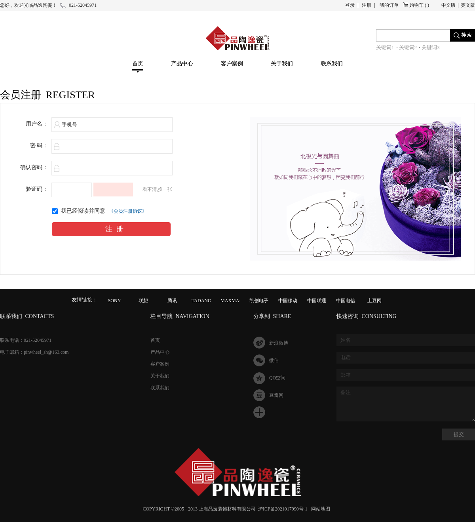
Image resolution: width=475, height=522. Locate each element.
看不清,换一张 (157, 189)
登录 (350, 5)
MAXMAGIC (233, 300)
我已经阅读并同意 (83, 211)
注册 (366, 5)
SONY (114, 300)
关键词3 (431, 47)
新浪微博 (278, 343)
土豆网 (374, 300)
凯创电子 (258, 300)
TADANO (201, 300)
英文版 (468, 5)
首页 (137, 64)
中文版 (448, 5)
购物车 (416, 5)
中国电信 (345, 300)
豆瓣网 (276, 395)
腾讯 (172, 300)
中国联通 (316, 300)
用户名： (37, 124)
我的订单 (389, 5)
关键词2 (408, 47)
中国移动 (287, 300)
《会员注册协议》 (128, 211)
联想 (143, 300)
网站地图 (319, 509)
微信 (274, 360)
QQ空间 (277, 378)
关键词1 (385, 47)
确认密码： (34, 167)
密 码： (39, 146)
